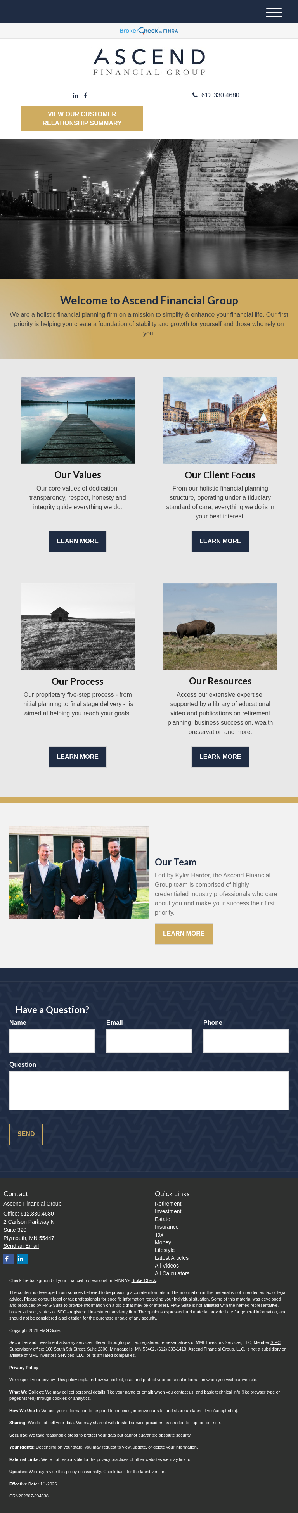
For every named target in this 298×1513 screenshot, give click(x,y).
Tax (159, 1234)
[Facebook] (85, 96)
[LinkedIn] (75, 96)
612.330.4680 (215, 95)
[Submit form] (26, 1134)
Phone (212, 1022)
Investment (168, 1211)
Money (163, 1242)
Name (17, 1022)
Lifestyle (165, 1250)
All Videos (167, 1266)
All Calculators (172, 1273)
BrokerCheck (144, 1280)
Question (22, 1064)
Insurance (166, 1227)
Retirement (168, 1203)
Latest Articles (172, 1258)
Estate (162, 1219)
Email (114, 1022)
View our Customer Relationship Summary (81, 118)
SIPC (275, 1342)
